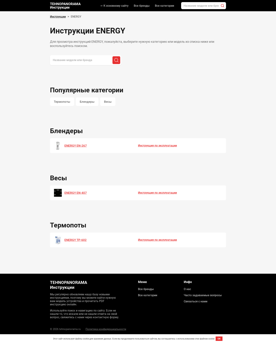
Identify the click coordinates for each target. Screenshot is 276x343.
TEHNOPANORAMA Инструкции (65, 5)
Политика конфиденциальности (106, 329)
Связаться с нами (195, 301)
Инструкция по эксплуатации (157, 145)
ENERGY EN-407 (75, 193)
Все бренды (142, 5)
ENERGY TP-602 (75, 240)
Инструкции (58, 16)
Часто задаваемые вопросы (203, 295)
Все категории (164, 5)
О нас (187, 289)
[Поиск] (222, 5)
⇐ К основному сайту (114, 5)
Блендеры (87, 101)
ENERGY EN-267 (75, 145)
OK (219, 338)
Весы (108, 101)
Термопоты (62, 101)
